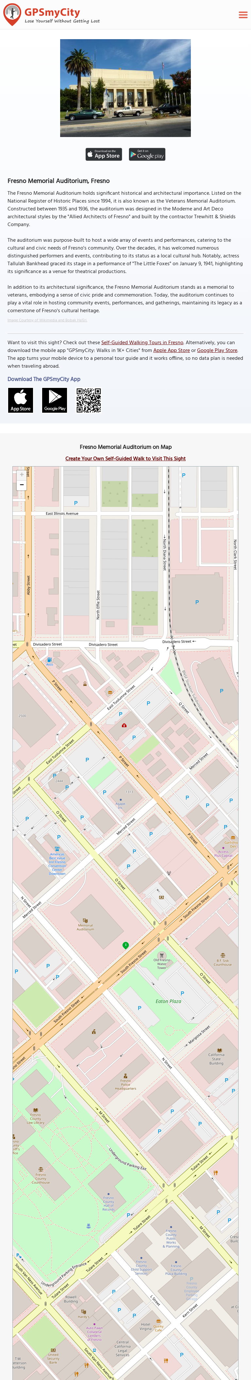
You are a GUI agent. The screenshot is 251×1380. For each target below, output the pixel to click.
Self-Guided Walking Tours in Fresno (142, 343)
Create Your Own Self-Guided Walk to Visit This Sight (125, 459)
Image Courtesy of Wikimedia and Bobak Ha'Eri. (47, 320)
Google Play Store (217, 350)
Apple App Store (171, 350)
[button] (21, 475)
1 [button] (125, 944)
